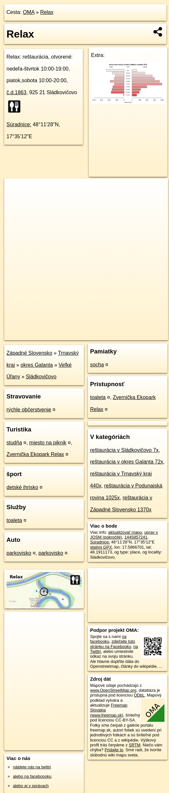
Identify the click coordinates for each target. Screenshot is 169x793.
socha (97, 364)
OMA (29, 12)
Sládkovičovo (41, 376)
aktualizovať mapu (125, 532)
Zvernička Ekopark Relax (35, 454)
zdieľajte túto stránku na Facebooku (112, 644)
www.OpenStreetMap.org (113, 690)
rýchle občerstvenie (28, 409)
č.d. (16, 92)
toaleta (14, 520)
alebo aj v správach (31, 785)
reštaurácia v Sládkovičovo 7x (124, 450)
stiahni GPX (101, 547)
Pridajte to (114, 749)
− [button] (15, 199)
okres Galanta (37, 365)
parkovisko (18, 553)
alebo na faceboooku (32, 776)
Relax (46, 12)
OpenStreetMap (56, 335)
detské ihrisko (22, 487)
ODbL (139, 695)
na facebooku (108, 639)
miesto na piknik (47, 442)
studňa (14, 442)
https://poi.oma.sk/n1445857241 (139, 335)
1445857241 (135, 537)
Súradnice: (18, 124)
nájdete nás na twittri (32, 767)
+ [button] (15, 189)
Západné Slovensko (29, 353)
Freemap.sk (90, 335)
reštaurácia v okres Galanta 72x (126, 461)
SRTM (135, 745)
